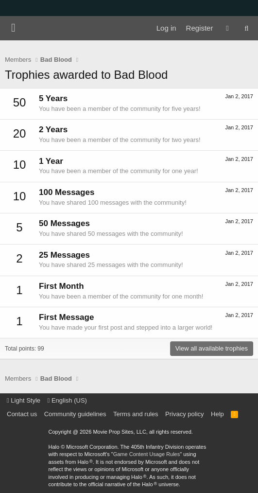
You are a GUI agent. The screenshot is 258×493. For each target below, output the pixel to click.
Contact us (22, 414)
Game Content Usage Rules (146, 454)
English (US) (67, 400)
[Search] (246, 28)
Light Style (23, 400)
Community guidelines (75, 414)
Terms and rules (135, 414)
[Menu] (13, 28)
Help (217, 414)
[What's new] (227, 28)
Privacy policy (184, 414)
